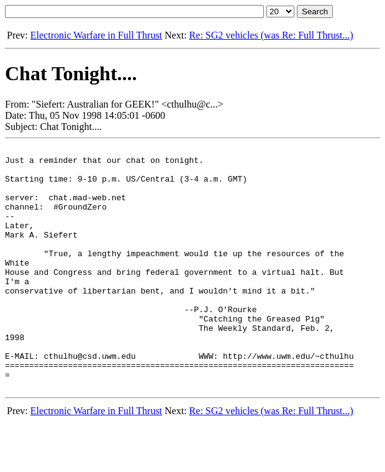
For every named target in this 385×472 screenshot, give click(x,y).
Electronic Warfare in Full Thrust (96, 35)
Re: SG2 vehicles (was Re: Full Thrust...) (271, 35)
